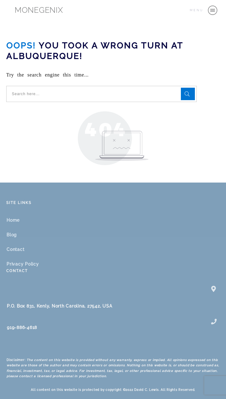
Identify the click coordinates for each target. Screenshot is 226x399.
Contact (15, 249)
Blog (12, 234)
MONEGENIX (39, 10)
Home (13, 220)
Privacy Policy (23, 264)
